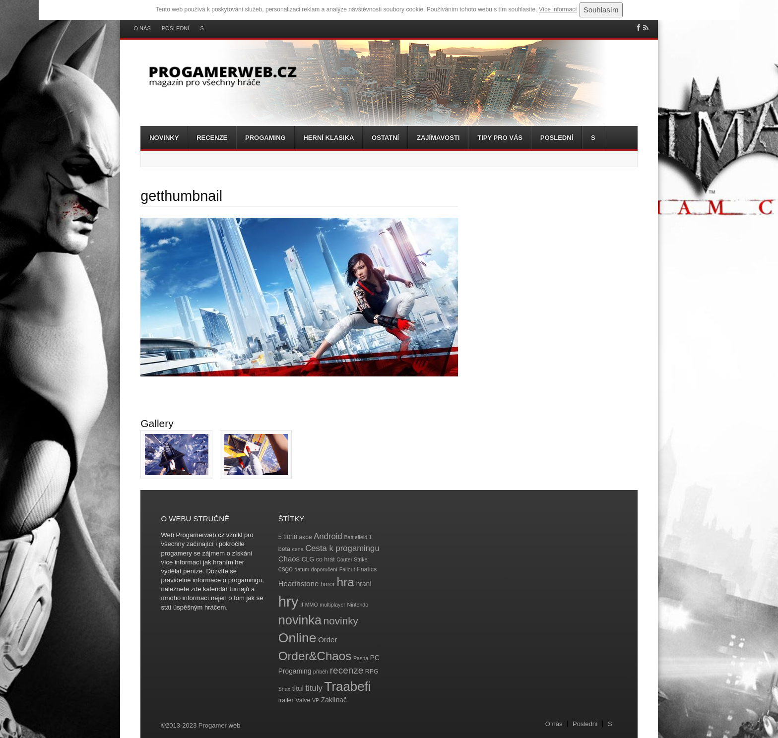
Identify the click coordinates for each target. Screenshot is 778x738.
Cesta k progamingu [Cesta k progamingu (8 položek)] (342, 548)
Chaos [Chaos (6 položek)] (289, 558)
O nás (142, 28)
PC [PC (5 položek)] (375, 658)
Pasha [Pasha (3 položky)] (360, 658)
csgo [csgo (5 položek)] (285, 569)
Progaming (265, 137)
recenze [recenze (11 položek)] (346, 670)
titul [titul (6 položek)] (298, 688)
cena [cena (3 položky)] (297, 549)
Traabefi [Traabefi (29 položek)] (347, 686)
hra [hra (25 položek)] (345, 582)
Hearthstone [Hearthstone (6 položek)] (298, 583)
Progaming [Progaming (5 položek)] (295, 671)
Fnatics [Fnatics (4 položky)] (367, 569)
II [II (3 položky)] (301, 605)
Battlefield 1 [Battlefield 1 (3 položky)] (358, 537)
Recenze (211, 137)
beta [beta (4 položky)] (284, 549)
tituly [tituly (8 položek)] (314, 688)
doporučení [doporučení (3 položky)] (324, 569)
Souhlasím (601, 9)
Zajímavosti (438, 137)
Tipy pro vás (499, 137)
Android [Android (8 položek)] (328, 536)
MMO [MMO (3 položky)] (311, 605)
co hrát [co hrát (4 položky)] (325, 559)
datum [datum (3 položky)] (301, 569)
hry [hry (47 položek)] (288, 601)
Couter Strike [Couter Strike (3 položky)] (351, 559)
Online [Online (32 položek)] (297, 637)
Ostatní (385, 137)
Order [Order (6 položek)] (327, 639)
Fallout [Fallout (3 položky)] (347, 569)
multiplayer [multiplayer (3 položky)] (332, 605)
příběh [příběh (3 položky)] (320, 672)
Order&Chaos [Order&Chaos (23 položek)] (315, 656)
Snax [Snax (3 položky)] (284, 689)
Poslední (176, 28)
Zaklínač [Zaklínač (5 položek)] (334, 700)
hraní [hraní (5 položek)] (364, 584)
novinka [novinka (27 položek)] (300, 620)
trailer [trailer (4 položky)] (286, 700)
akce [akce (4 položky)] (305, 537)
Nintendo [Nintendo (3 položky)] (358, 605)
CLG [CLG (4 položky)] (308, 559)
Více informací (558, 9)
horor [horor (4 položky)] (328, 584)
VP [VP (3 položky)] (315, 700)
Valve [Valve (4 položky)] (302, 700)
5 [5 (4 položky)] (280, 537)
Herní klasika (328, 137)
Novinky (164, 137)
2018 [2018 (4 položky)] (290, 537)
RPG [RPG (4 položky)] (372, 671)
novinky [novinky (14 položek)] (341, 620)
